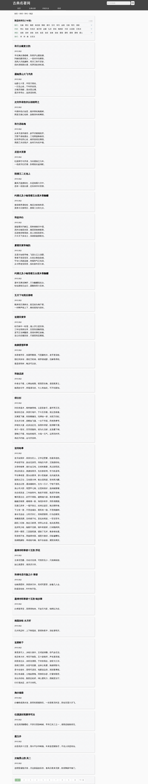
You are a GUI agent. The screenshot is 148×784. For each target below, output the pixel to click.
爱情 (76, 33)
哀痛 (51, 33)
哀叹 (46, 33)
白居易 (72, 29)
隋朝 (43, 25)
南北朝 (37, 25)
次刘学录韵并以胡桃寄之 (26, 102)
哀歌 (31, 33)
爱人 (81, 33)
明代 (73, 25)
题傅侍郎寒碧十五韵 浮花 (27, 550)
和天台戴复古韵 (22, 46)
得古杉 (17, 398)
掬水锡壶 (19, 692)
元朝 (68, 25)
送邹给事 (19, 448)
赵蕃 (45, 29)
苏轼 (54, 29)
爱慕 (71, 33)
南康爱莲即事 (21, 345)
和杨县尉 (19, 373)
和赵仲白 (19, 217)
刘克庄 (32, 29)
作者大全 (45, 8)
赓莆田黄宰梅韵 (22, 245)
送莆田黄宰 (20, 317)
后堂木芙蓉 (20, 152)
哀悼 (26, 33)
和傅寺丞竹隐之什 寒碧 (26, 574)
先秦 (22, 25)
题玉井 (17, 736)
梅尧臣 (60, 29)
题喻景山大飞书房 (23, 74)
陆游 (26, 29)
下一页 (81, 780)
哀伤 (36, 33)
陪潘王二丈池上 (22, 174)
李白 (22, 29)
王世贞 (78, 29)
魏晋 (31, 25)
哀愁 (22, 33)
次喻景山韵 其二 (22, 758)
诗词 (59, 8)
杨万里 (39, 29)
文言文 (32, 36)
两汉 (26, 25)
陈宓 (31, 14)
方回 (66, 29)
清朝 (77, 25)
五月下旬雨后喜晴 (23, 295)
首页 (19, 8)
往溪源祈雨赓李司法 (24, 714)
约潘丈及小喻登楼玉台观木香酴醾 (31, 195)
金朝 (63, 25)
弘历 (49, 29)
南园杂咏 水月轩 (22, 620)
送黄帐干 (19, 642)
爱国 (61, 33)
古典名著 (32, 8)
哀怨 (56, 33)
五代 (53, 25)
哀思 (41, 33)
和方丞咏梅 (20, 124)
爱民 (66, 33)
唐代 (48, 25)
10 (75, 780)
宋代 (26, 14)
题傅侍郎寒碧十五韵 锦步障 (28, 599)
